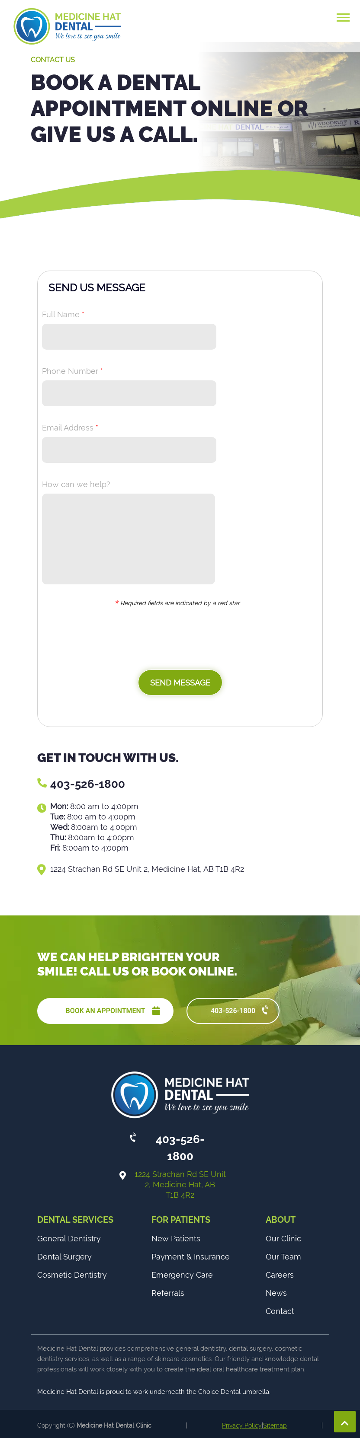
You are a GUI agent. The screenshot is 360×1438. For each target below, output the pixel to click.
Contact (280, 1311)
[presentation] (108, 640)
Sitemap (275, 1425)
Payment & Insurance (190, 1256)
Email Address (70, 427)
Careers (280, 1274)
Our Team (283, 1256)
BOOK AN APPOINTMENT (112, 1011)
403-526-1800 (87, 784)
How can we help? (76, 484)
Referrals (167, 1293)
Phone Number (72, 371)
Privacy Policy (242, 1425)
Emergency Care (182, 1274)
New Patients (175, 1238)
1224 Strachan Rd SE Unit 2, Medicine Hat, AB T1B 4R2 (180, 1184)
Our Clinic (283, 1238)
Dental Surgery (64, 1256)
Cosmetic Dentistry (72, 1274)
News (276, 1293)
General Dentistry (69, 1238)
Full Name (63, 314)
